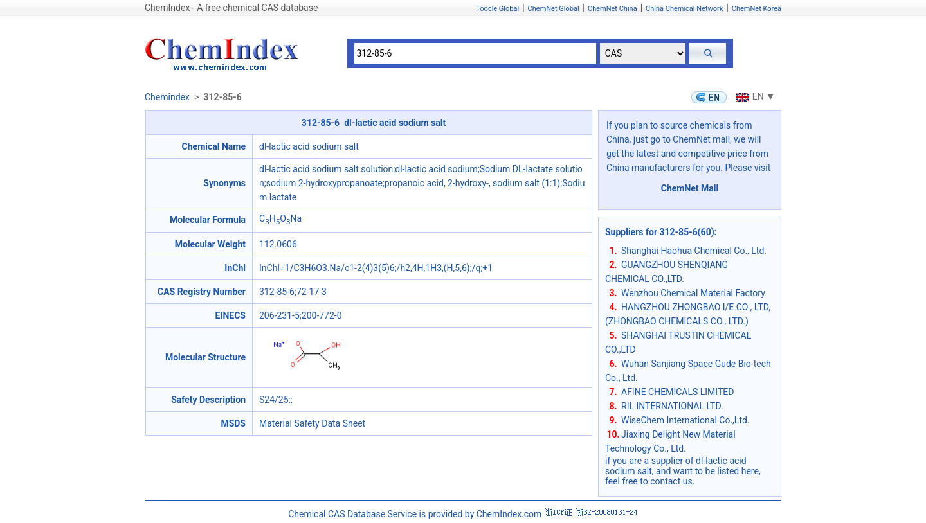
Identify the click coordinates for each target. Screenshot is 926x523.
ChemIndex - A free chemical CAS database (231, 8)
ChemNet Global (553, 8)
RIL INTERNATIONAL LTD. (672, 406)
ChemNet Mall (690, 188)
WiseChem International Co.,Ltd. (685, 420)
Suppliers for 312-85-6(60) (659, 232)
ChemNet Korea (756, 8)
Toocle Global (497, 8)
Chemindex (167, 97)
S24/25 (274, 399)
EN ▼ (753, 96)
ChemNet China (612, 8)
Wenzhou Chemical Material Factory (693, 293)
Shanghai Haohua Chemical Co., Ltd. (694, 250)
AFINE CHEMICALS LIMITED (677, 392)
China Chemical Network (684, 8)
